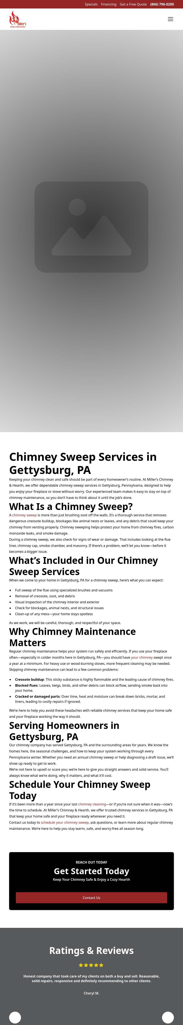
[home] (17, 19)
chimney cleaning (92, 804)
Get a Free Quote (133, 4)
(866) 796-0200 (162, 4)
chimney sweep (24, 515)
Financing (108, 4)
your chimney (142, 657)
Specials (91, 4)
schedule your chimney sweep (65, 822)
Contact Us (91, 897)
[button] (169, 19)
